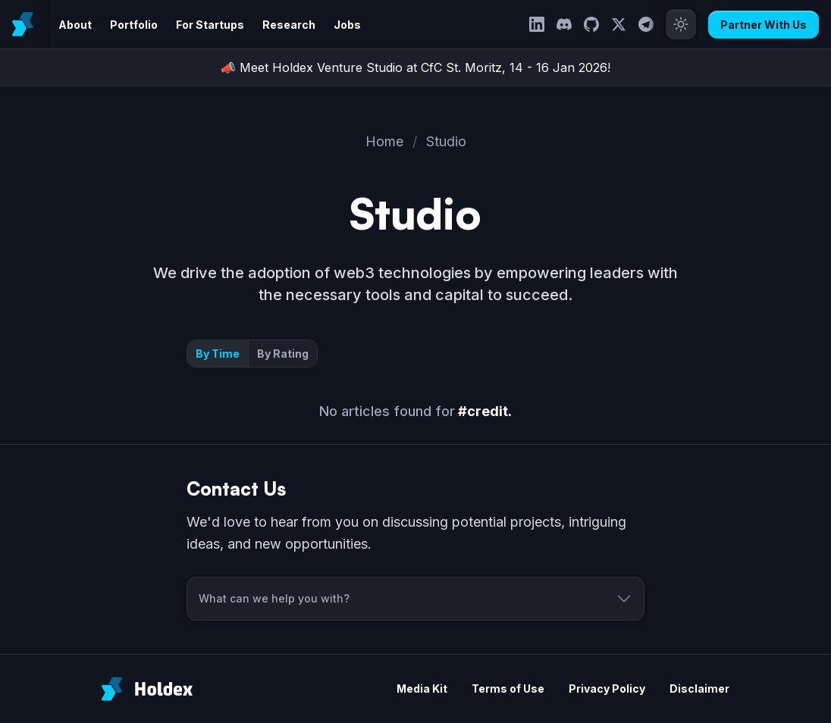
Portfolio (134, 24)
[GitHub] (591, 24)
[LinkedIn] (536, 24)
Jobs (347, 24)
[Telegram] (646, 24)
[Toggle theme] (681, 24)
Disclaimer (699, 688)
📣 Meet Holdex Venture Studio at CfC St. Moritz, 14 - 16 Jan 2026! (415, 67)
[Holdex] (147, 689)
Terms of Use (508, 688)
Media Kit (422, 688)
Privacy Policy (607, 688)
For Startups (210, 24)
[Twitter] (618, 24)
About (75, 24)
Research (288, 24)
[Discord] (564, 24)
